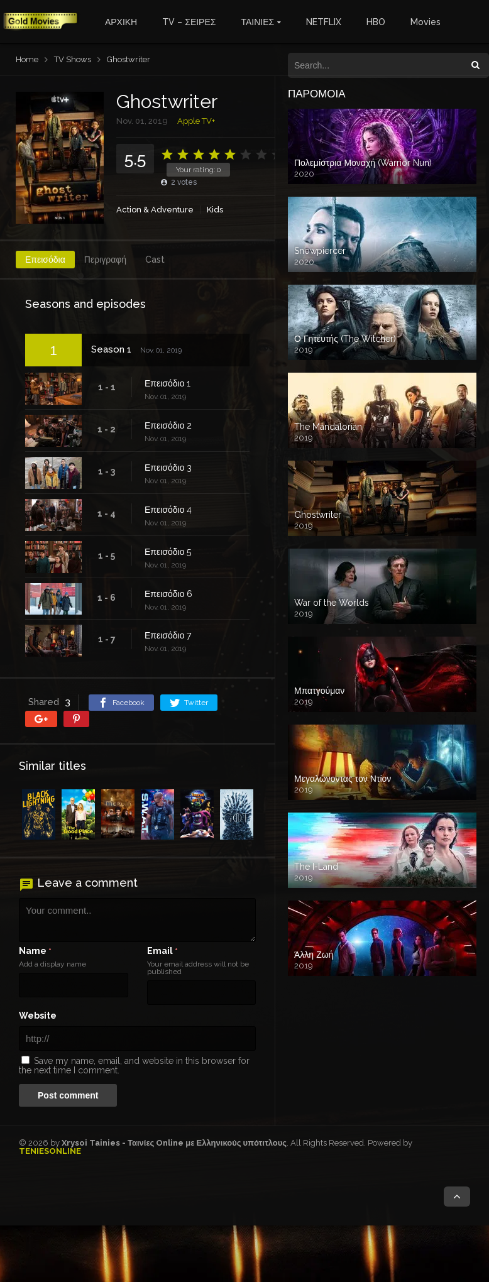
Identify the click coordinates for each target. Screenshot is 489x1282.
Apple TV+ (196, 121)
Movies (425, 22)
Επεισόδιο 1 (167, 383)
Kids (215, 209)
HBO (375, 22)
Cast (155, 260)
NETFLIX (323, 22)
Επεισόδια (45, 260)
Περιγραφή (105, 260)
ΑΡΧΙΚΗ (121, 22)
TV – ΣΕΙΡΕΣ (189, 22)
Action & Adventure (155, 209)
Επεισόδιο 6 (168, 594)
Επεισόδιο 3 (168, 468)
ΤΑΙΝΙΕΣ (257, 22)
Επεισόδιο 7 (168, 635)
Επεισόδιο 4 (168, 510)
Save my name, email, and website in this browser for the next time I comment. (134, 1065)
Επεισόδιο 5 (168, 552)
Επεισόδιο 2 (168, 425)
